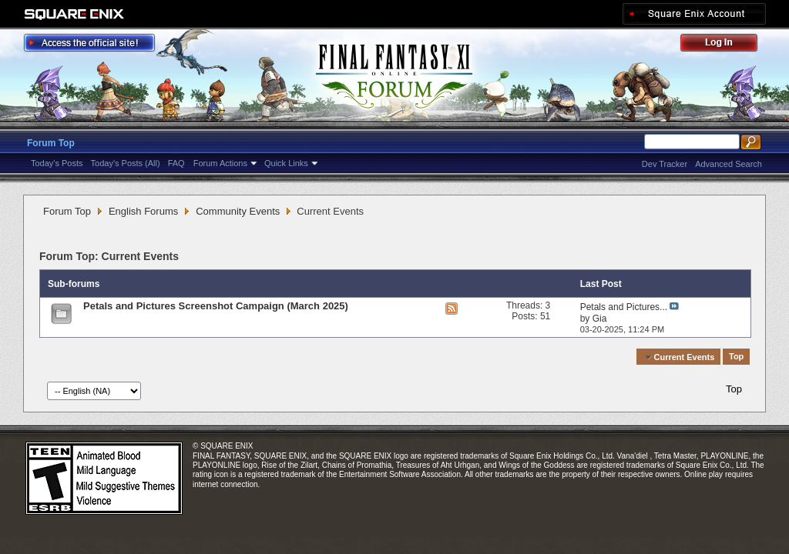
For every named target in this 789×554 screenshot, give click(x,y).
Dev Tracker (664, 164)
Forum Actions (220, 163)
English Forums (143, 211)
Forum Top (51, 143)
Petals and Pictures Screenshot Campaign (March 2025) (215, 306)
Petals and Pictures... (623, 307)
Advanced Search (728, 164)
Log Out (727, 45)
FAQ (176, 163)
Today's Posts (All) (125, 163)
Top (736, 357)
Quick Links (286, 163)
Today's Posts (57, 163)
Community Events (238, 211)
